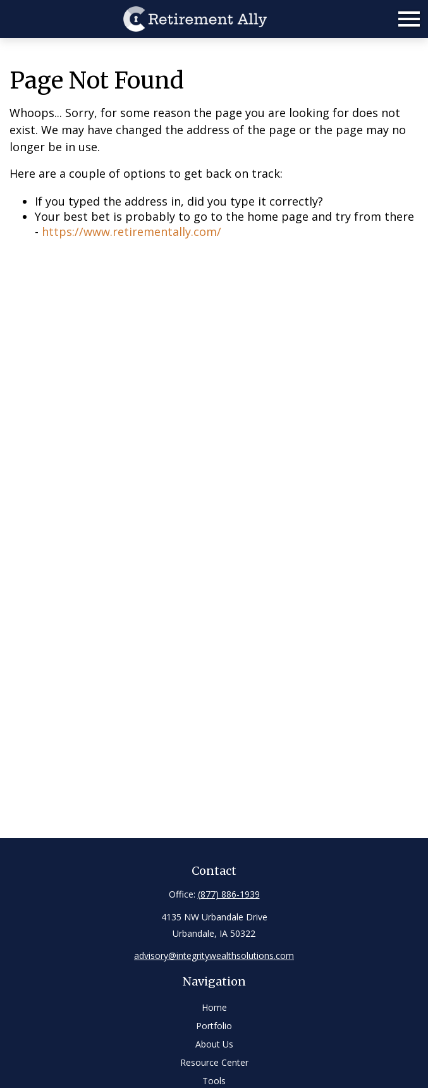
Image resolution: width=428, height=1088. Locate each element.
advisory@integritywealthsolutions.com (214, 955)
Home (214, 1007)
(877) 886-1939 (229, 894)
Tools (214, 1081)
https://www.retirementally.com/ (131, 231)
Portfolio (214, 1026)
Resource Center (214, 1062)
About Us (214, 1044)
